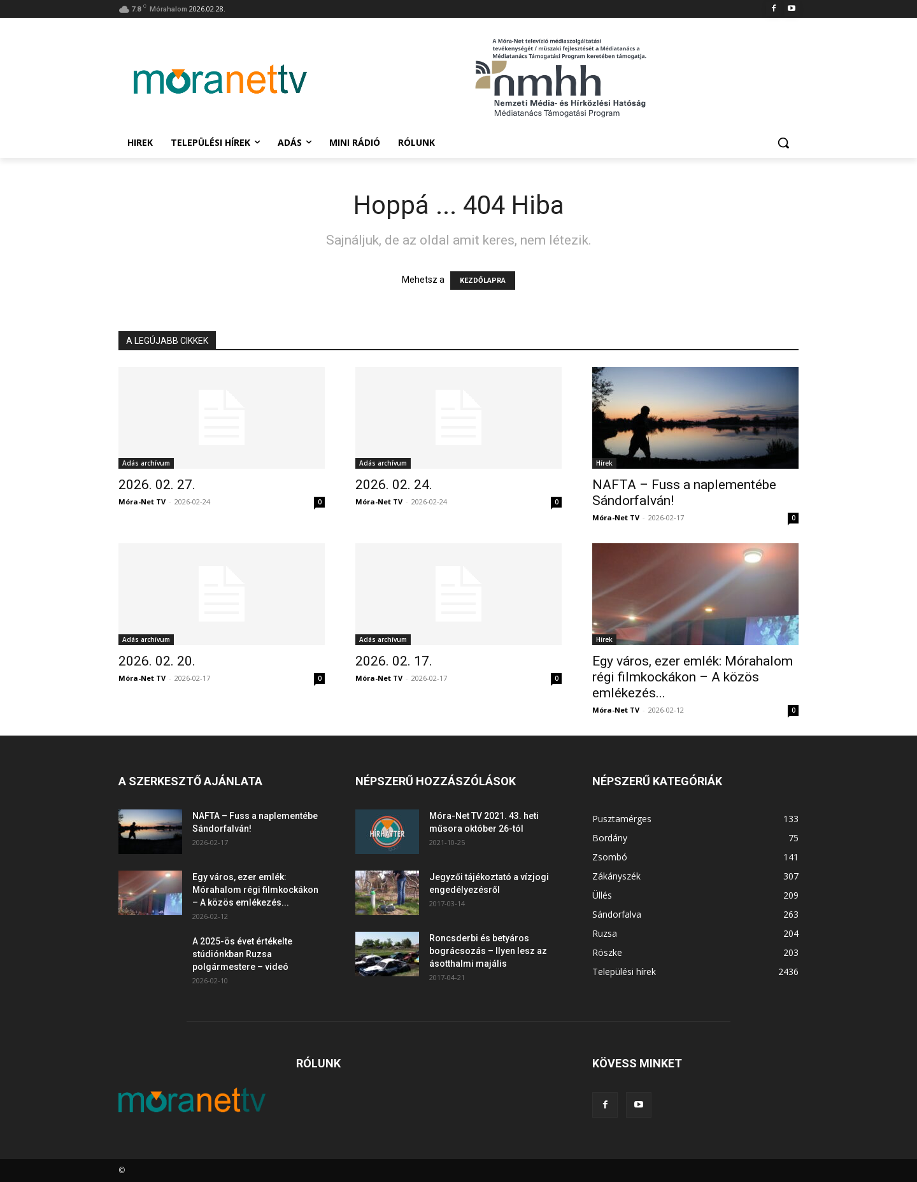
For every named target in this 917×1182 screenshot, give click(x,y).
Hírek (604, 463)
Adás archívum (146, 463)
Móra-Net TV (142, 501)
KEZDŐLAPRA (483, 280)
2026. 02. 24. (393, 484)
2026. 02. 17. (393, 661)
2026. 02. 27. (156, 484)
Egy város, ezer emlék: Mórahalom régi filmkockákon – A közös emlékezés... (692, 677)
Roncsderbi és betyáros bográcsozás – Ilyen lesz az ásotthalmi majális (488, 951)
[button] (783, 142)
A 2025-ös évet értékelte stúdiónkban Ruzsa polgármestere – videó (242, 954)
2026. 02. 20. (156, 661)
